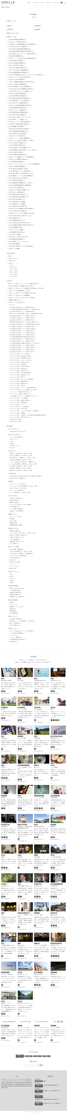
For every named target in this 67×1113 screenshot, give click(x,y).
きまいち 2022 (13, 267)
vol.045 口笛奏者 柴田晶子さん (17, 145)
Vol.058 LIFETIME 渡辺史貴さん (17, 114)
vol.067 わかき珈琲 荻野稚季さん (17, 93)
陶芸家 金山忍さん (15, 502)
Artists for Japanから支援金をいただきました (21, 286)
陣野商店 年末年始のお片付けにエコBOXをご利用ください (24, 322)
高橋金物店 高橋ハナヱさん (17, 541)
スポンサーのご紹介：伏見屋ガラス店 (19, 362)
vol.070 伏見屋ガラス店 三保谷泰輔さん (19, 86)
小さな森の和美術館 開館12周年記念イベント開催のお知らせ (25, 309)
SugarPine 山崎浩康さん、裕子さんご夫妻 (20, 459)
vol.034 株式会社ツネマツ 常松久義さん (19, 171)
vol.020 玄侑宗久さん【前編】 (17, 204)
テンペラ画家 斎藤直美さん (17, 508)
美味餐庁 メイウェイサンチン (17, 606)
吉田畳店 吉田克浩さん (15, 594)
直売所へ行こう (12, 514)
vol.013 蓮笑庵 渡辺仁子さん (16, 220)
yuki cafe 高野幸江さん (15, 557)
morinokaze (13, 559)
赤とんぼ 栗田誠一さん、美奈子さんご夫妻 (21, 455)
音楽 (31, 1086)
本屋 (16, 1084)
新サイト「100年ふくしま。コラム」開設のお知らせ (23, 283)
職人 (12, 1086)
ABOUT (42, 2)
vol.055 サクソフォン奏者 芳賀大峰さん (19, 121)
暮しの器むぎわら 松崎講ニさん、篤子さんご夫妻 (22, 457)
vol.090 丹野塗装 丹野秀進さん (17, 39)
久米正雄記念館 (13, 613)
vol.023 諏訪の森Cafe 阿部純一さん (18, 196)
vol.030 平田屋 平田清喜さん (16, 180)
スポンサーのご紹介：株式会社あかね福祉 (20, 355)
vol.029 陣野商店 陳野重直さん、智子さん (20, 182)
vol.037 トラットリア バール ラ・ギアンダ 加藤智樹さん (24, 164)
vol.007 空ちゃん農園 (14, 234)
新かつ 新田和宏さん (15, 623)
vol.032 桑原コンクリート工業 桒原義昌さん (21, 175)
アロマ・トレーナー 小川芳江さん (18, 484)
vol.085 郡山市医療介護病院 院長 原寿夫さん (21, 51)
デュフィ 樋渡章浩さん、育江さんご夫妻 (20, 492)
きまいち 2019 (13, 274)
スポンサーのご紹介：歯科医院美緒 (18, 381)
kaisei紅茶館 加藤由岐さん (17, 549)
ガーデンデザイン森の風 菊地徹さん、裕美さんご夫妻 (23, 486)
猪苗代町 (23, 1084)
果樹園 (19, 1084)
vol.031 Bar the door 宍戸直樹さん (18, 178)
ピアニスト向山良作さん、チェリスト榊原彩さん (22, 631)
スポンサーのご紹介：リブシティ (18, 404)
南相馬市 (29, 1082)
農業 (20, 1086)
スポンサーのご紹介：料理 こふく (18, 377)
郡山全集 (9, 426)
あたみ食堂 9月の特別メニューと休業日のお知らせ (22, 330)
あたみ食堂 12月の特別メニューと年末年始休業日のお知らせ (25, 324)
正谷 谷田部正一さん (15, 625)
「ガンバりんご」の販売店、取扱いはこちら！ (21, 394)
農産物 (22, 1086)
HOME (29, 2)
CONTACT (56, 2)
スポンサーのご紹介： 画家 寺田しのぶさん (20, 417)
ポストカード (7, 1080)
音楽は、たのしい (13, 628)
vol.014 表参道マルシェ (15, 218)
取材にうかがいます (13, 33)
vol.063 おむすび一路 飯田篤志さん (18, 103)
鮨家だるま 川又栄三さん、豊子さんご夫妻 (21, 470)
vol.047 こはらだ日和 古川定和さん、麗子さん (21, 140)
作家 (14, 1082)
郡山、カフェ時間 (13, 546)
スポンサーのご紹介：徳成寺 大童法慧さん (20, 400)
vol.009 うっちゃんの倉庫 (15, 229)
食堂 (7, 1087)
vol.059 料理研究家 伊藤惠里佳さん (18, 112)
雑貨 (29, 1086)
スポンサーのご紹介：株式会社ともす (19, 370)
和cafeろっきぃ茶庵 (15, 562)
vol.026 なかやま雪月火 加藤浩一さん (19, 189)
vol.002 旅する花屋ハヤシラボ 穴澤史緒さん (21, 246)
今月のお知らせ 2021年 (15, 421)
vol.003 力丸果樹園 (13, 243)
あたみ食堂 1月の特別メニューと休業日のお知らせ (22, 320)
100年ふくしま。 (12, 21)
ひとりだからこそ (13, 428)
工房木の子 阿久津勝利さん (17, 510)
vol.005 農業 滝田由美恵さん (16, 239)
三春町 (27, 1080)
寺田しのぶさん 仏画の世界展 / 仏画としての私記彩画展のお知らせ (26, 313)
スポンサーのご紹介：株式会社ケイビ (19, 368)
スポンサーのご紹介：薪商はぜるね (18, 383)
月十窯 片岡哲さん (14, 506)
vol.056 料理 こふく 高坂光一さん (18, 119)
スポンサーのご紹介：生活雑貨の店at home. (21, 358)
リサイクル (12, 1080)
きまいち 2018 (13, 276)
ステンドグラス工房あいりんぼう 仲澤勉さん (21, 504)
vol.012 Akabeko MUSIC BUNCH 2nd (19, 222)
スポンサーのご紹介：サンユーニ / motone (20, 360)
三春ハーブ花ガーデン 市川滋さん (18, 488)
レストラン (18, 1080)
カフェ (13, 1079)
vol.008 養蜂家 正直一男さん (16, 232)
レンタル (23, 1080)
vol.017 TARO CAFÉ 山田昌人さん (18, 211)
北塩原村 (22, 1082)
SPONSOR (49, 2)
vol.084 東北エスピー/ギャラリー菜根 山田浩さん (22, 53)
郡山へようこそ (12, 616)
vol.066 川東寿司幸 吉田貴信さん (17, 96)
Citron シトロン (14, 439)
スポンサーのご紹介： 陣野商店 (18, 413)
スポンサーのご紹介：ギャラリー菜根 (19, 353)
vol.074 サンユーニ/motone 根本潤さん (19, 77)
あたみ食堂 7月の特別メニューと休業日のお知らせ (22, 334)
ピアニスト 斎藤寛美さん (16, 637)
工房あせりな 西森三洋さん (16, 498)
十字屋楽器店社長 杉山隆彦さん (18, 639)
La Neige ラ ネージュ (15, 445)
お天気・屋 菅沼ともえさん (17, 537)
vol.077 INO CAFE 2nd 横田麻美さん (19, 70)
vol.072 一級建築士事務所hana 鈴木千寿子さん (21, 82)
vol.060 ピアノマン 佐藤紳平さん (17, 110)
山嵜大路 (12, 580)
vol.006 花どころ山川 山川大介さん (18, 236)
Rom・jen (12, 447)
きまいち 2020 (13, 272)
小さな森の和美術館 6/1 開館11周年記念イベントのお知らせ (25, 343)
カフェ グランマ (14, 604)
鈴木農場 (12, 518)
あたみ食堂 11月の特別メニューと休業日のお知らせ (23, 326)
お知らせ (9, 281)
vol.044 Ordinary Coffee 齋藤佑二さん (19, 147)
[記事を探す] (31, 1065)
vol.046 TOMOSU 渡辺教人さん (17, 143)
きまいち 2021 (13, 269)
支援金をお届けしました (15, 300)
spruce (11, 441)
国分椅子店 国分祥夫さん (16, 592)
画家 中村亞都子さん (15, 500)
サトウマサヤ (13, 578)
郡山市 (25, 1086)
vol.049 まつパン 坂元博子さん (17, 135)
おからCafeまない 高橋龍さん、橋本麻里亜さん (22, 553)
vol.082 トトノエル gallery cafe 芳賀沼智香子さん (22, 58)
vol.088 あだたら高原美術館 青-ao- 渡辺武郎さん (22, 44)
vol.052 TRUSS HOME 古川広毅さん (18, 128)
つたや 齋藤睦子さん (15, 539)
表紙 (9, 256)
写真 (16, 1082)
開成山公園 (12, 608)
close (2, 1079)
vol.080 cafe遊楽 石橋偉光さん (17, 63)
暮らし (13, 1084)
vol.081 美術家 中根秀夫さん (16, 60)
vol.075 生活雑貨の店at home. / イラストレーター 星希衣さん (26, 74)
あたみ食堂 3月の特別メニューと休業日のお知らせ (22, 315)
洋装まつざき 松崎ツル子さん (17, 588)
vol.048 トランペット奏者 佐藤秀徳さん (19, 138)
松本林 (11, 576)
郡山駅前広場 (13, 611)
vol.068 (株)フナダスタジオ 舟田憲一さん (20, 91)
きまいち (11, 263)
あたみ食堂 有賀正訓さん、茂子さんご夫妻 (21, 466)
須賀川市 (3, 1087)
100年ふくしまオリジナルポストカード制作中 (21, 297)
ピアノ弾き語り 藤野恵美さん (17, 633)
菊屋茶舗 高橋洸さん (15, 530)
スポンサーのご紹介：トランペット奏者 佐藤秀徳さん (23, 387)
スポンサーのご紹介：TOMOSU (18, 385)
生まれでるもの (12, 495)
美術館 (9, 1086)
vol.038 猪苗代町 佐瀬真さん (16, 161)
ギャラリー (18, 1079)
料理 (7, 1084)
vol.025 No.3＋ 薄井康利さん (16, 192)
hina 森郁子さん (14, 543)
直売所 (29, 1084)
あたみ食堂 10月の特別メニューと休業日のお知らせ (23, 328)
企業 (9, 1082)
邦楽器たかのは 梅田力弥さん (17, 596)
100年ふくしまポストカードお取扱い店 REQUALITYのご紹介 (26, 288)
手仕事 (4, 1084)
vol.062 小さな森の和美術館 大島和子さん (20, 105)
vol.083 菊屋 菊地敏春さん (16, 56)
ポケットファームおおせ (16, 516)
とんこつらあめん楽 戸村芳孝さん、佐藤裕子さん (22, 462)
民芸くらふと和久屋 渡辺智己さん (18, 535)
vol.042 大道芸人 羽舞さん (16, 152)
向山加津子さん (13, 641)
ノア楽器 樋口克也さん (15, 590)
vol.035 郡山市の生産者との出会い (18, 168)
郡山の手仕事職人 (13, 585)
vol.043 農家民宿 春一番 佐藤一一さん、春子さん (22, 150)
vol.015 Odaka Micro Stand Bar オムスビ (20, 215)
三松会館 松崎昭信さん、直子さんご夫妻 (20, 468)
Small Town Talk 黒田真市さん (18, 478)
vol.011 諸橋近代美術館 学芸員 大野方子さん (21, 225)
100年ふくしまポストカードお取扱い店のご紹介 (22, 293)
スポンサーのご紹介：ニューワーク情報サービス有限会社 (24, 410)
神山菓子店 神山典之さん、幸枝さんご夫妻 (21, 453)
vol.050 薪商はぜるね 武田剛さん (17, 133)
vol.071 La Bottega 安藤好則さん (17, 84)
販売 (17, 1086)
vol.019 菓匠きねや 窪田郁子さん (17, 206)
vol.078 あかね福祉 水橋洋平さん (17, 67)
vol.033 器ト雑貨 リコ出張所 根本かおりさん (21, 173)
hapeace (12, 443)
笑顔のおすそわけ (13, 528)
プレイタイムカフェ (15, 566)
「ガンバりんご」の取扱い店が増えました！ (21, 391)
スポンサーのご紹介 (25, 1079)
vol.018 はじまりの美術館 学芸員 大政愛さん (21, 208)
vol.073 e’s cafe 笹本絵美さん (17, 79)
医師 (25, 1082)
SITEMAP (37, 29)
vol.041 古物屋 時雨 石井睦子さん (18, 154)
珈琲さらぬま (13, 568)
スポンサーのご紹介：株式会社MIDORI (19, 366)
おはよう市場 (13, 520)
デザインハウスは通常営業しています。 (19, 290)
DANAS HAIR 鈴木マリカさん (18, 431)
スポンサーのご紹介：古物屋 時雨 (18, 402)
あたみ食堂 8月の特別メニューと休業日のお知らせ (22, 332)
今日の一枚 (11, 260)
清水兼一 (12, 582)
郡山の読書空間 (12, 600)
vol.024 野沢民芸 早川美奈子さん (17, 194)
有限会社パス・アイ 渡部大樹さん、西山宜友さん (22, 621)
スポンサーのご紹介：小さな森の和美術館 (20, 372)
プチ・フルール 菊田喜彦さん (17, 490)
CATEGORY (35, 2)
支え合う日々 (12, 451)
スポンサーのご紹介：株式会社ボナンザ (20, 374)
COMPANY (37, 26)
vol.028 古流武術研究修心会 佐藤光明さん (20, 185)
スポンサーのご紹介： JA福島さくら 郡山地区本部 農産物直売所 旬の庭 (28, 415)
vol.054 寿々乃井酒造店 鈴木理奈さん (19, 124)
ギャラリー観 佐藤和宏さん (16, 437)
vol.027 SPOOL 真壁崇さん (16, 187)
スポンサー (11, 304)
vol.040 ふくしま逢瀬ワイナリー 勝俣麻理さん (21, 157)
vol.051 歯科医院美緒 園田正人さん (18, 131)
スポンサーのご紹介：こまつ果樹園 (18, 398)
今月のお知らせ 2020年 (15, 419)
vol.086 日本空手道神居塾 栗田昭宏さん (19, 49)
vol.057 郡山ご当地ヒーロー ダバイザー (19, 117)
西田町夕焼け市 (13, 523)
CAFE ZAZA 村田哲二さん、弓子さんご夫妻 (21, 551)
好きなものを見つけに (14, 434)
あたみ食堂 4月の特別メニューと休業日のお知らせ (22, 311)
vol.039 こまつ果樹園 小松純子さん (18, 159)
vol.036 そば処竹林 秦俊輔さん (17, 166)
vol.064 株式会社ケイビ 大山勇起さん (19, 100)
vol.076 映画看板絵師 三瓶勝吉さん (18, 72)
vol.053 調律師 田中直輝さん (16, 126)
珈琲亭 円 (12, 602)
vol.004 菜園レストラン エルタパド (18, 241)
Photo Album (11, 253)
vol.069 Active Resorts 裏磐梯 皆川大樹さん (21, 89)
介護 (7, 1082)
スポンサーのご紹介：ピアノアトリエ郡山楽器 (21, 379)
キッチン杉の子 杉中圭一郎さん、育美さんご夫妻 (22, 533)
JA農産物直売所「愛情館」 (16, 525)
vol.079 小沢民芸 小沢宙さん (16, 65)
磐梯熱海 (6, 1086)
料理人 (9, 1084)
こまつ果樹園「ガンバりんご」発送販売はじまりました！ (24, 396)
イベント (9, 1079)
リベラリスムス (13, 635)
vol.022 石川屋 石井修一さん (16, 199)
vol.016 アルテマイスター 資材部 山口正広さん (21, 213)
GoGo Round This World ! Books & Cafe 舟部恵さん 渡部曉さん (26, 476)
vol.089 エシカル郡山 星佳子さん (17, 42)
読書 (15, 1086)
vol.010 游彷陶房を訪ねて (15, 227)
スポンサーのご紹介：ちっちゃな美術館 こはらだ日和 (23, 389)
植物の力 (11, 481)
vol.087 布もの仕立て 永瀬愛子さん (18, 46)
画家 (26, 1084)
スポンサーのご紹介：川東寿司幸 (18, 364)
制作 (18, 1082)
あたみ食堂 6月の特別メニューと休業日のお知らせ (22, 339)
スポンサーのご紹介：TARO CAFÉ (18, 408)
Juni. (11, 574)
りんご (5, 1079)
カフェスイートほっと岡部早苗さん (18, 555)
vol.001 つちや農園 (13, 248)
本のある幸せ (12, 473)
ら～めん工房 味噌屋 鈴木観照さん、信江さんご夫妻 (23, 464)
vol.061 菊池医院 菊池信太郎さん (17, 107)
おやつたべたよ (12, 258)
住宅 (11, 1082)
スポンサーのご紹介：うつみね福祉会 (19, 406)
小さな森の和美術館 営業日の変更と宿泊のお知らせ (22, 336)
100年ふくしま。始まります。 (17, 302)
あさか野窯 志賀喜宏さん (16, 618)
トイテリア (12, 564)
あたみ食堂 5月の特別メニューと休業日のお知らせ (22, 307)
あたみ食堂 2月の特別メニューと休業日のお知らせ (22, 317)
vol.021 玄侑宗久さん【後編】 (17, 201)
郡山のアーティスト (14, 571)
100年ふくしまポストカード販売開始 (19, 295)
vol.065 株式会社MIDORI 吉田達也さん (19, 98)
